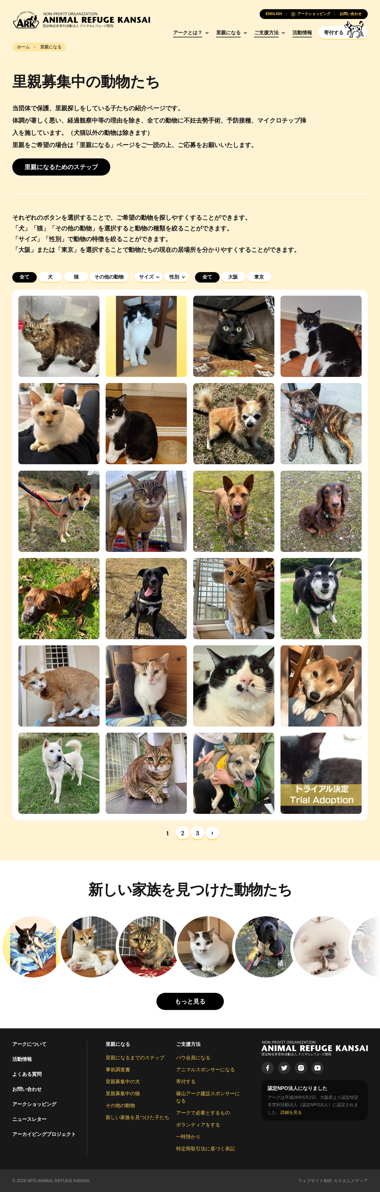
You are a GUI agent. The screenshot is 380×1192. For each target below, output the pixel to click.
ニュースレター (29, 1119)
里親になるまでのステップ (135, 1057)
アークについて (29, 1044)
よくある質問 (27, 1074)
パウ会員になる (193, 1057)
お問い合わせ (27, 1089)
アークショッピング (34, 1104)
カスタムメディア (350, 1180)
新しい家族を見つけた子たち (137, 1117)
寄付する (186, 1081)
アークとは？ (187, 32)
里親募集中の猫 (123, 1093)
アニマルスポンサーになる (205, 1069)
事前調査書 (118, 1069)
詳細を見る (291, 1112)
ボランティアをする (198, 1124)
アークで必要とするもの (203, 1112)
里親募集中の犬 (123, 1081)
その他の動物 (120, 1105)
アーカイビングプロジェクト (44, 1134)
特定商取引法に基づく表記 (205, 1148)
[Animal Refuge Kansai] (81, 19)
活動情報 (302, 32)
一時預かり (188, 1136)
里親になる (228, 32)
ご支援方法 (266, 32)
